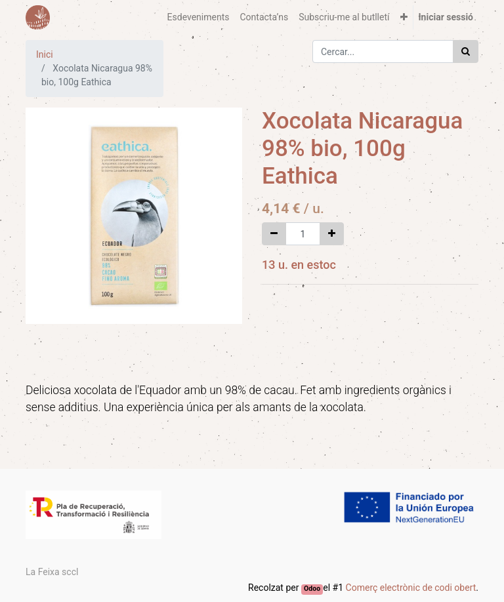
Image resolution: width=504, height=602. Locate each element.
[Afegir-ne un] (332, 233)
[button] (404, 17)
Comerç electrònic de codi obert (411, 587)
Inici (44, 54)
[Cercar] (465, 51)
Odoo (312, 588)
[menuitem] (198, 17)
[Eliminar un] (274, 233)
